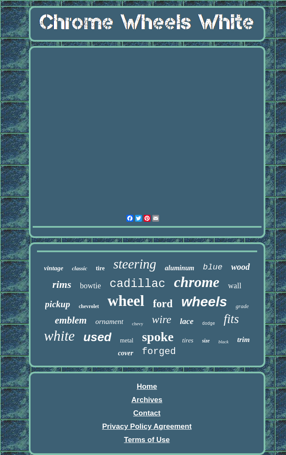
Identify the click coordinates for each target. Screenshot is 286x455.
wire (161, 319)
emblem (71, 320)
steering (134, 264)
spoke (157, 337)
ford (163, 303)
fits (231, 319)
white (59, 336)
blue (213, 267)
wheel (126, 301)
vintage (53, 268)
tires (188, 340)
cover (125, 353)
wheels (204, 301)
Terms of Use (146, 440)
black (223, 341)
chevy (137, 323)
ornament (109, 322)
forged (159, 351)
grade (242, 306)
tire (100, 268)
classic (79, 268)
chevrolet (89, 306)
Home (147, 386)
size (206, 341)
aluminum (179, 268)
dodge (208, 323)
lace (187, 321)
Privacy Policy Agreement (146, 426)
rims (61, 284)
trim (243, 340)
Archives (147, 400)
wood (240, 267)
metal (126, 340)
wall (234, 285)
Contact (146, 413)
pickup (57, 304)
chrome (196, 282)
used (97, 337)
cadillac (138, 284)
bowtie (90, 285)
